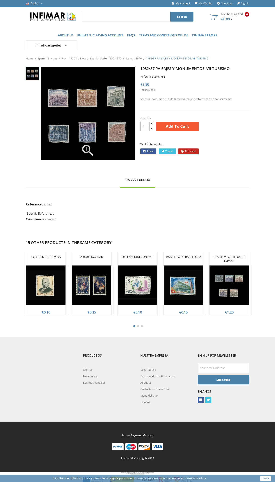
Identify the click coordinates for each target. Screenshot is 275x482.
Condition (33, 219)
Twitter (208, 400)
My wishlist (204, 3)
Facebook (201, 400)
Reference (34, 204)
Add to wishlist (151, 144)
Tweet (169, 151)
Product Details (137, 179)
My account (181, 3)
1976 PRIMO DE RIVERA (46, 257)
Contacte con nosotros (154, 389)
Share (150, 151)
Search (182, 16)
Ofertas (87, 369)
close (265, 478)
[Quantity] (145, 126)
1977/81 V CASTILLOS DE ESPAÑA (229, 258)
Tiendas (145, 402)
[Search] (137, 17)
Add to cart (177, 126)
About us (145, 382)
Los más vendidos (94, 382)
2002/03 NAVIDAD (91, 257)
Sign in (243, 3)
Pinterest (190, 151)
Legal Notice (148, 369)
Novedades (90, 376)
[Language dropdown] (34, 3)
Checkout (225, 3)
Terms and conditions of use (158, 376)
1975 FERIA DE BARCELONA (183, 257)
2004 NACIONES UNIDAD (138, 257)
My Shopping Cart (229, 17)
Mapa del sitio (149, 395)
